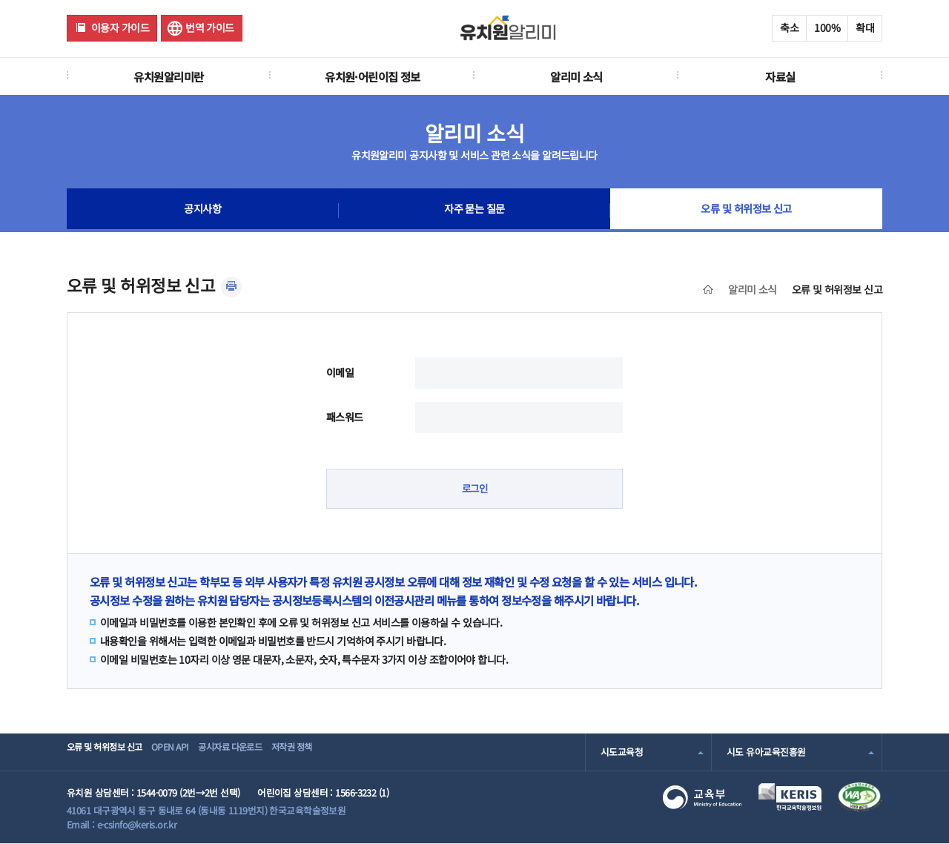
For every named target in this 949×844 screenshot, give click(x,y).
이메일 (340, 372)
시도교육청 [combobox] (622, 752)
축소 (789, 27)
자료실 (780, 76)
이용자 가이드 (120, 27)
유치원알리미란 (168, 76)
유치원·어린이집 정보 (372, 76)
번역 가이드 (209, 27)
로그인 (474, 488)
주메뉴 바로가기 (0, 0)
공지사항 (202, 210)
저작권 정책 (338, 752)
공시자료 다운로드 (262, 752)
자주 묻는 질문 (474, 210)
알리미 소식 (576, 76)
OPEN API (188, 752)
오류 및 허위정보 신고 (746, 210)
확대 (865, 27)
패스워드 (344, 416)
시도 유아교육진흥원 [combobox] (766, 752)
